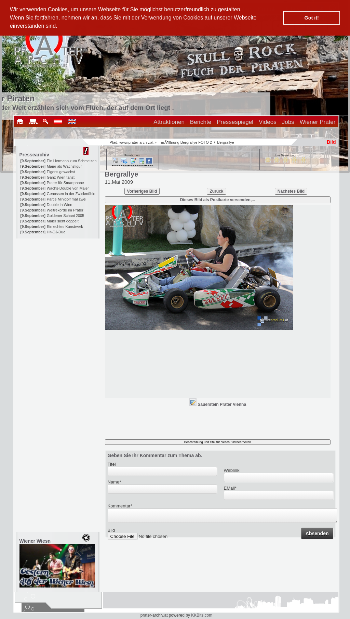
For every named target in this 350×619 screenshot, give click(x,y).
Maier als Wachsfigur (64, 166)
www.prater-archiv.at (136, 142)
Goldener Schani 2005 (65, 216)
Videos (268, 122)
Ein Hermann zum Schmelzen (72, 161)
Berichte (200, 122)
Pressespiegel (235, 122)
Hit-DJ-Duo (56, 232)
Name (114, 482)
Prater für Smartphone (65, 183)
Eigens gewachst (61, 172)
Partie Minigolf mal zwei (66, 199)
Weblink (232, 470)
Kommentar (120, 505)
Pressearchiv (34, 154)
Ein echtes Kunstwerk (65, 226)
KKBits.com (201, 615)
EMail (230, 488)
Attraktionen (169, 122)
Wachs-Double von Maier (68, 188)
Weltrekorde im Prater (65, 210)
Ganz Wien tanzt (61, 177)
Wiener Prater (318, 122)
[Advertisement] (58, 281)
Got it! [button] (312, 18)
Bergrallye (225, 142)
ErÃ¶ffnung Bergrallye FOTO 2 (186, 142)
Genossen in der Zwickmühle (71, 194)
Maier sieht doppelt (63, 221)
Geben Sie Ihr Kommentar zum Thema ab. (155, 455)
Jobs (288, 122)
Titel (112, 464)
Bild (111, 532)
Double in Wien (59, 205)
